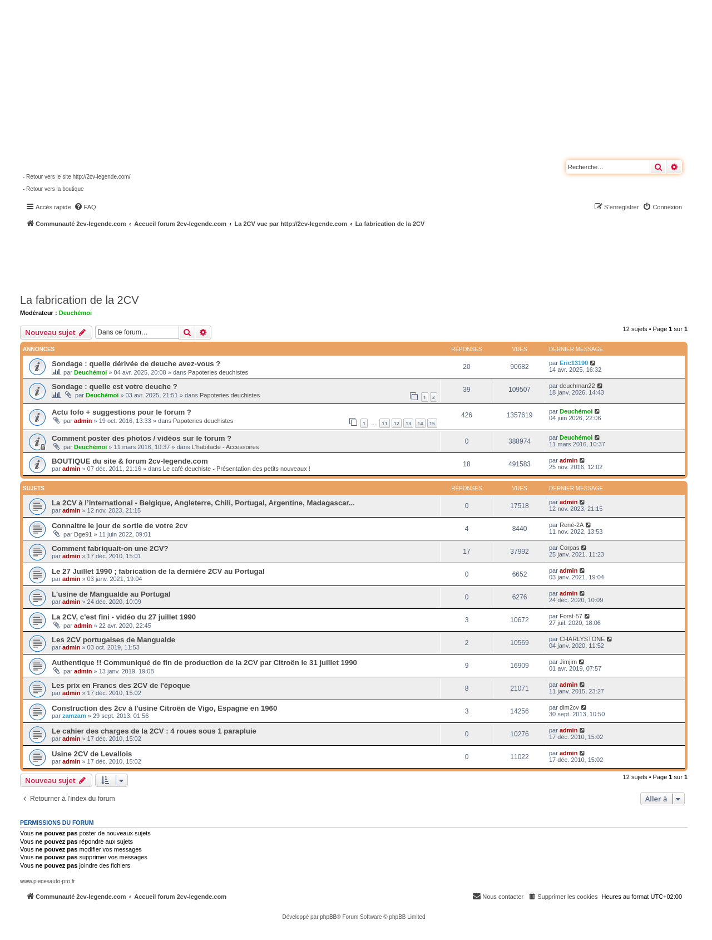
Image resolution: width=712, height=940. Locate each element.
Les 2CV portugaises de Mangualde (113, 640)
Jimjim (568, 661)
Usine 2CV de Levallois (92, 754)
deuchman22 (577, 385)
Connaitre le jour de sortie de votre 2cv (119, 525)
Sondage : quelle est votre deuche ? (114, 386)
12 (396, 423)
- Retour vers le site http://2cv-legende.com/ (76, 177)
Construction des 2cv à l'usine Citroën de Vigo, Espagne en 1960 (164, 708)
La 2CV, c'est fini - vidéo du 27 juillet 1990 (124, 617)
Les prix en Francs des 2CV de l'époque (121, 685)
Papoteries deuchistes (218, 372)
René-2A (572, 524)
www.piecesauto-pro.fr (47, 881)
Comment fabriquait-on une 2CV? (110, 548)
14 (420, 423)
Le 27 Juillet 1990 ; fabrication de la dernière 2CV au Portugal (158, 571)
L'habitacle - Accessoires (225, 447)
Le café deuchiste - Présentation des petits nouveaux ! (236, 468)
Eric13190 (574, 363)
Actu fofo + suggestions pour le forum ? (121, 412)
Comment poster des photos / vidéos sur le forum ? (141, 438)
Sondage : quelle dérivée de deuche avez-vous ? (136, 364)
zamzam (74, 715)
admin (83, 420)
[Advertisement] (298, 259)
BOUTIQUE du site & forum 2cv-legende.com (130, 461)
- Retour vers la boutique (53, 189)
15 (432, 423)
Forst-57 (571, 616)
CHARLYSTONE (582, 639)
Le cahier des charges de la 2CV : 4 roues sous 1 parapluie (154, 731)
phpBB (328, 917)
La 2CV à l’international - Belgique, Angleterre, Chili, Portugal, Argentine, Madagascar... (203, 503)
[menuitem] (85, 207)
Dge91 (83, 534)
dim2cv (569, 707)
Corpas (569, 547)
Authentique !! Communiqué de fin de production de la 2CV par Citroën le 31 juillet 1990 (204, 662)
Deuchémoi (75, 312)
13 (408, 423)
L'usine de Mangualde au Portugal (111, 594)
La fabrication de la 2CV (79, 300)
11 (384, 423)
